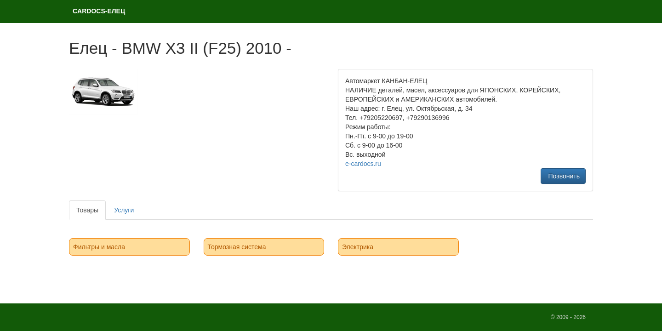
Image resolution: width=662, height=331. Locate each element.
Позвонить (563, 176)
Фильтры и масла (99, 247)
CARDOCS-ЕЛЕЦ (99, 11)
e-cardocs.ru (363, 163)
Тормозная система (237, 247)
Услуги (124, 210)
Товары (87, 210)
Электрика (357, 247)
